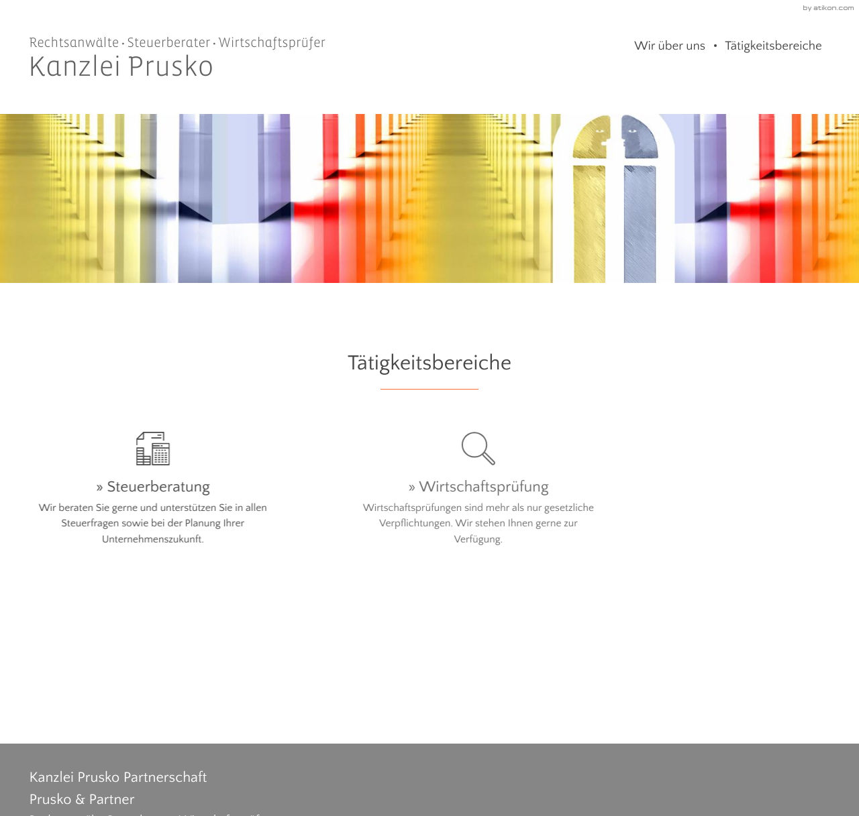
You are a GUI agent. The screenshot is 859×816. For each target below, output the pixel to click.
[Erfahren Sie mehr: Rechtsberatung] (706, 502)
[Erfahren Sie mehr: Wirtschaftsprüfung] (430, 494)
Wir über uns (669, 46)
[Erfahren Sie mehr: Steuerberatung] (152, 494)
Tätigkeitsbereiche (773, 46)
